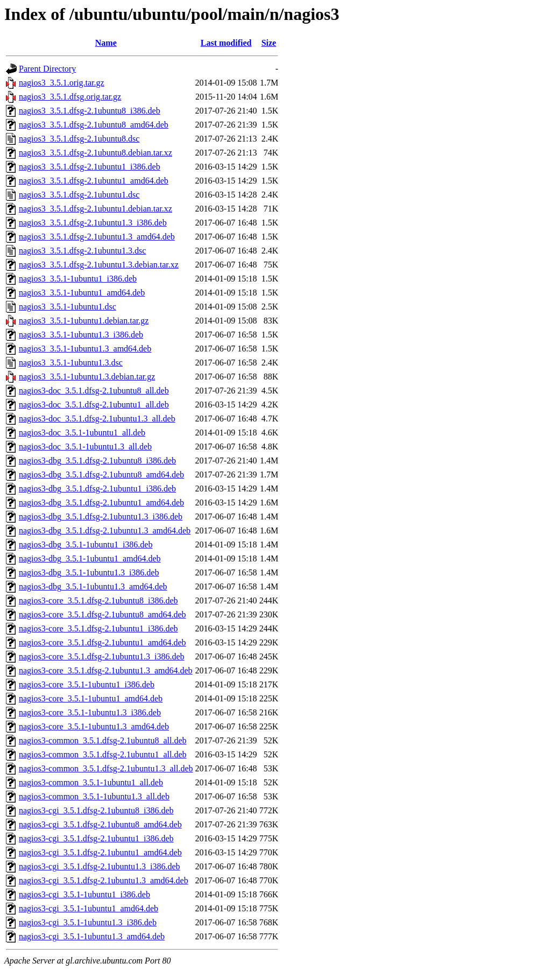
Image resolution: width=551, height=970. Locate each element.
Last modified (226, 42)
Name (106, 42)
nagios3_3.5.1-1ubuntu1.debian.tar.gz (84, 320)
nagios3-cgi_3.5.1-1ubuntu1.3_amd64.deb (92, 936)
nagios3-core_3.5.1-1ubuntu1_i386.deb (86, 684)
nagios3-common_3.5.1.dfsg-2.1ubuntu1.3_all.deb (106, 768)
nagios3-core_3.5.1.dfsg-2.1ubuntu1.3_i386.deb (102, 656)
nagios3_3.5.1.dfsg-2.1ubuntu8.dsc (79, 138)
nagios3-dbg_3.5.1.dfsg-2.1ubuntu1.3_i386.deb (100, 516)
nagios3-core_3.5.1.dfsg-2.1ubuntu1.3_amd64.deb (106, 670)
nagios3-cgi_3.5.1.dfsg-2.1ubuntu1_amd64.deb (100, 852)
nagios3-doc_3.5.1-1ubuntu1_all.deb (82, 432)
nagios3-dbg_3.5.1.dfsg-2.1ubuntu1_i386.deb (97, 488)
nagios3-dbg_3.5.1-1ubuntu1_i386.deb (85, 544)
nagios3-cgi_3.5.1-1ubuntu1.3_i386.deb (88, 922)
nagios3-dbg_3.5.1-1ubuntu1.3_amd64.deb (93, 586)
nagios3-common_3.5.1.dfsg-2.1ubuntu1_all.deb (103, 754)
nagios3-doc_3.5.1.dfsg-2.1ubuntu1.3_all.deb (97, 418)
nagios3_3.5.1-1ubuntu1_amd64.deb (82, 292)
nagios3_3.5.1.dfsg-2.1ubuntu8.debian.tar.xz (95, 152)
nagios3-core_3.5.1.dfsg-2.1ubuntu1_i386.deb (98, 628)
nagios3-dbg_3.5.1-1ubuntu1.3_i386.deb (89, 572)
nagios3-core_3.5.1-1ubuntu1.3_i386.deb (90, 712)
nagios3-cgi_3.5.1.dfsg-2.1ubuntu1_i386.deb (96, 838)
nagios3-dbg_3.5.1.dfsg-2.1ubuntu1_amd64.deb (101, 502)
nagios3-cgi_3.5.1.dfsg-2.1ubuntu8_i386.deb (96, 810)
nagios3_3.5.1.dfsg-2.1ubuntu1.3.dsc (82, 250)
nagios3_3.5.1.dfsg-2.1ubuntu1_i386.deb (89, 166)
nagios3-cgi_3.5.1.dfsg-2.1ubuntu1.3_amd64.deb (103, 880)
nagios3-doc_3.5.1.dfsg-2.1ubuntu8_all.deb (94, 390)
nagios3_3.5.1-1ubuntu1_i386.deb (78, 278)
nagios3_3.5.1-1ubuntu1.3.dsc (71, 362)
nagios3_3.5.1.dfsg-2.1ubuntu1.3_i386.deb (93, 222)
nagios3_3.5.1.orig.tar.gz (61, 82)
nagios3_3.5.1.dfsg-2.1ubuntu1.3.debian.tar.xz (99, 264)
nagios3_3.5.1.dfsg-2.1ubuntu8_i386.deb (89, 110)
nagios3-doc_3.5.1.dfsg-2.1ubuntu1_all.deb (94, 404)
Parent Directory (47, 68)
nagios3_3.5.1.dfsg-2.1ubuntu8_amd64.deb (93, 124)
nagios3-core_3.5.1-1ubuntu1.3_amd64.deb (94, 726)
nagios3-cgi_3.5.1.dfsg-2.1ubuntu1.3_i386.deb (99, 866)
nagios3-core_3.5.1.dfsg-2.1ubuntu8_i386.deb (98, 600)
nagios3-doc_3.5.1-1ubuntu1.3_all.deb (85, 446)
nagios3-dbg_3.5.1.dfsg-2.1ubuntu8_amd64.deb (101, 474)
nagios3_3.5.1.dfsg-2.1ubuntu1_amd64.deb (93, 180)
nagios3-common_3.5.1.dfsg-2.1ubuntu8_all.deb (103, 740)
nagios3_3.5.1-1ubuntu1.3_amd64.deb (85, 348)
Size (269, 42)
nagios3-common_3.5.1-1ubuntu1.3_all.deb (94, 796)
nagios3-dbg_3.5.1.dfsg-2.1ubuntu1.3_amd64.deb (104, 530)
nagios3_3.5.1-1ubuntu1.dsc (67, 306)
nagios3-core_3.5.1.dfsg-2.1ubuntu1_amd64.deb (102, 642)
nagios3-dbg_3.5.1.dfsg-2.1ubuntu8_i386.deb (97, 460)
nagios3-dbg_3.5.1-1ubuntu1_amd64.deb (90, 558)
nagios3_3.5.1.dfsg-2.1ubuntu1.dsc (79, 194)
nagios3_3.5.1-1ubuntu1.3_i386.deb (81, 334)
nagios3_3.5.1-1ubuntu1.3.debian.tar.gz (87, 376)
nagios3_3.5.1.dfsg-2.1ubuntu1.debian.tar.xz (95, 208)
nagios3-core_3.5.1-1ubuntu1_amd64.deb (91, 698)
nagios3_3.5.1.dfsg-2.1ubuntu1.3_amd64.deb (97, 236)
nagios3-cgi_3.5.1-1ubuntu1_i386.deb (84, 894)
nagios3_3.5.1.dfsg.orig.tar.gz (70, 96)
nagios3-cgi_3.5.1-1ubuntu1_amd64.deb (88, 908)
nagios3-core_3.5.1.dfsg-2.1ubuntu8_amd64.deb (102, 614)
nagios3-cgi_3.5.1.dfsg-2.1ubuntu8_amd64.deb (100, 824)
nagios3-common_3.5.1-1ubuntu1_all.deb (91, 782)
